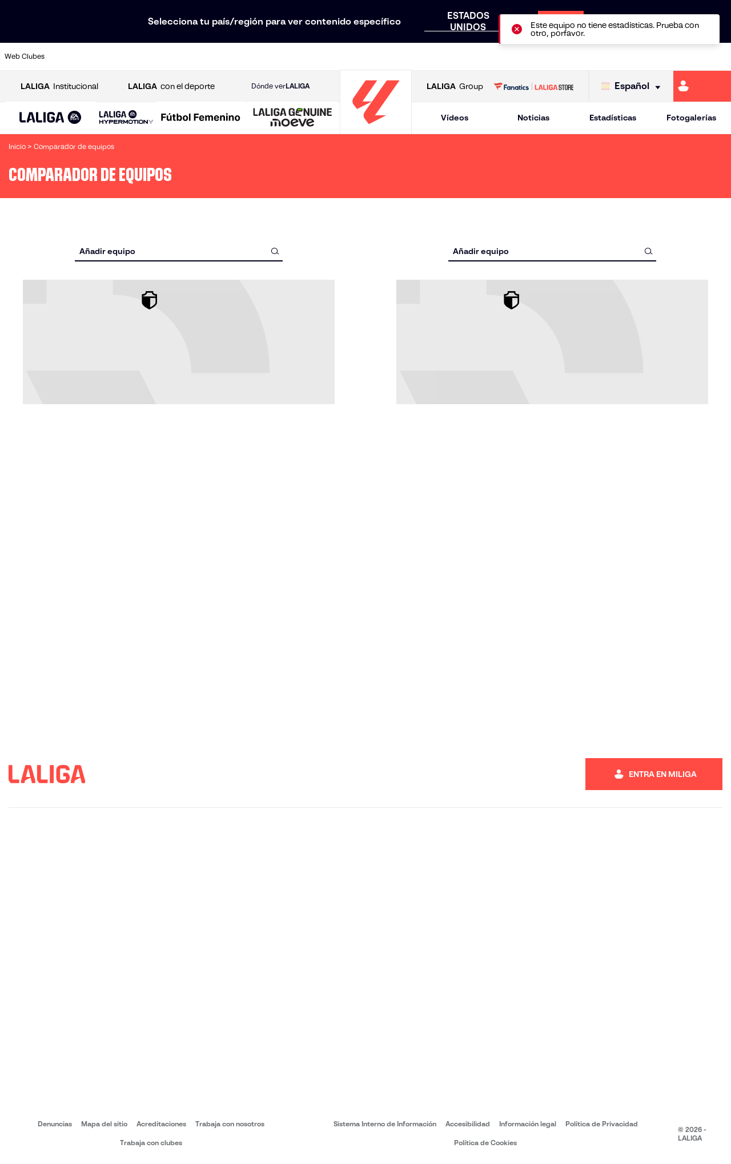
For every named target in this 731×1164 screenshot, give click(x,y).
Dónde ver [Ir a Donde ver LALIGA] (280, 86)
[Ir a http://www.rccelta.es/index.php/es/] (411, 56)
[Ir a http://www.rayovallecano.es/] (376, 56)
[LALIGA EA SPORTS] (51, 118)
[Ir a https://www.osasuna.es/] (138, 56)
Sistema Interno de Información (385, 1123)
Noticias (533, 117)
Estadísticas (612, 117)
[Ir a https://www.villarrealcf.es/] (717, 56)
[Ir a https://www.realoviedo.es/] (581, 56)
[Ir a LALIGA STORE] (533, 86)
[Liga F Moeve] (201, 118)
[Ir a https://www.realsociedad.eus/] (615, 56)
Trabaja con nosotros (229, 1123)
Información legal (527, 1123)
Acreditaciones (161, 1123)
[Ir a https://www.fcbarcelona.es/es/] (240, 56)
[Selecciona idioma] (633, 86)
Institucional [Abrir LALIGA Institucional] (59, 86)
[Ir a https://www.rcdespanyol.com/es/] (444, 56)
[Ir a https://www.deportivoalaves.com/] (172, 56)
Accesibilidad (467, 1123)
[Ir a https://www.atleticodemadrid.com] (104, 56)
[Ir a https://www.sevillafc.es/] (649, 56)
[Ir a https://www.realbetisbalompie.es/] (513, 56)
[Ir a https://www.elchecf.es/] (206, 56)
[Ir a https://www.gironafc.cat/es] (309, 56)
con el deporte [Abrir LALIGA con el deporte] (171, 86)
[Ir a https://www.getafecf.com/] (274, 56)
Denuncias (55, 1123)
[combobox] (179, 251)
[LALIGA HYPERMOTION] (126, 118)
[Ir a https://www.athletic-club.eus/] (70, 56)
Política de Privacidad (601, 1123)
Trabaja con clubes (151, 1142)
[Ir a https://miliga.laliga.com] (702, 86)
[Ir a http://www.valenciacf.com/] (683, 56)
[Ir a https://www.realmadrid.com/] (547, 56)
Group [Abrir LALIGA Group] (455, 86)
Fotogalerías (691, 117)
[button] (51, 118)
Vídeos (454, 117)
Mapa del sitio (104, 1123)
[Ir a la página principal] (375, 129)
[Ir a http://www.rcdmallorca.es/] (479, 56)
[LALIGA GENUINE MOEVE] (293, 118)
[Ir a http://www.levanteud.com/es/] (342, 56)
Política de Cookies (485, 1142)
